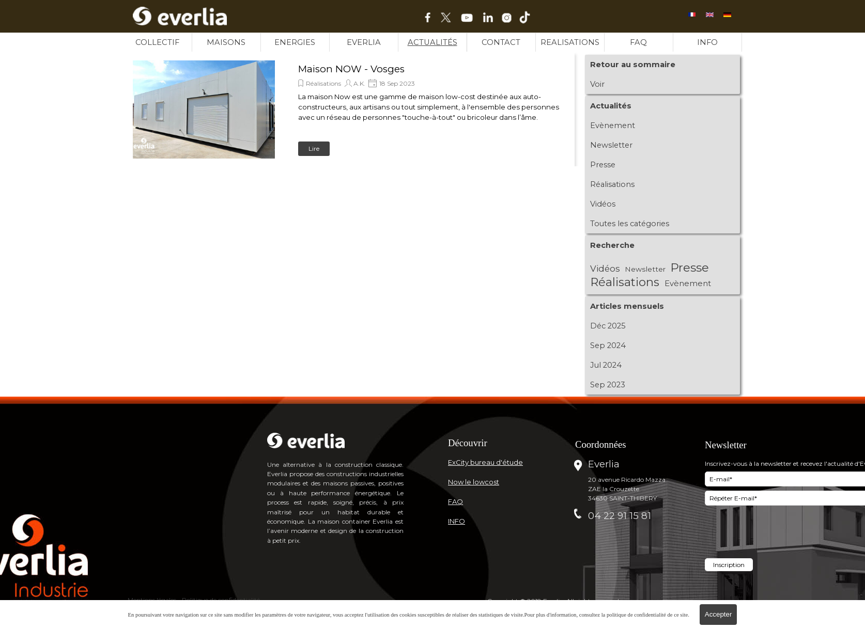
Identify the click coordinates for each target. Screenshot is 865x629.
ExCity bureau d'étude (485, 462)
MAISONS (226, 42)
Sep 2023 (607, 384)
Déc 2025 (608, 326)
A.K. (359, 83)
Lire (313, 148)
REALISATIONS (569, 42)
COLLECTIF (157, 42)
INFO (707, 42)
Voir (597, 84)
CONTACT (501, 42)
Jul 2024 (606, 365)
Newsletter (611, 145)
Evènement (612, 125)
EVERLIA (364, 42)
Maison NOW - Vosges (351, 69)
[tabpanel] (506, 442)
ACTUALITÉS (432, 42)
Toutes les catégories (629, 223)
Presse (602, 164)
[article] (350, 109)
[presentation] (783, 533)
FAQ (638, 42)
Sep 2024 (608, 345)
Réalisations (323, 83)
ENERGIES (294, 42)
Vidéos (602, 204)
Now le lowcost (473, 482)
